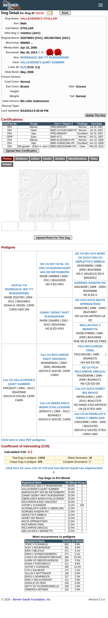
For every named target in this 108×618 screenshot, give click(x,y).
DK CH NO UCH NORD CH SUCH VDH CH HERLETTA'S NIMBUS (90, 257)
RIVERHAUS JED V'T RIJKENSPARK (44, 57)
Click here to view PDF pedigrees (23, 440)
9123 (23, 67)
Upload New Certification (21, 150)
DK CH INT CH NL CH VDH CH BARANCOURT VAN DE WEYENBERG (55, 268)
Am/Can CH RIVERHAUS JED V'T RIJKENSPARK (19, 289)
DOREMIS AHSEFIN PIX (90, 282)
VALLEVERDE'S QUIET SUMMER (42, 62)
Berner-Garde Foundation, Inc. (32, 599)
